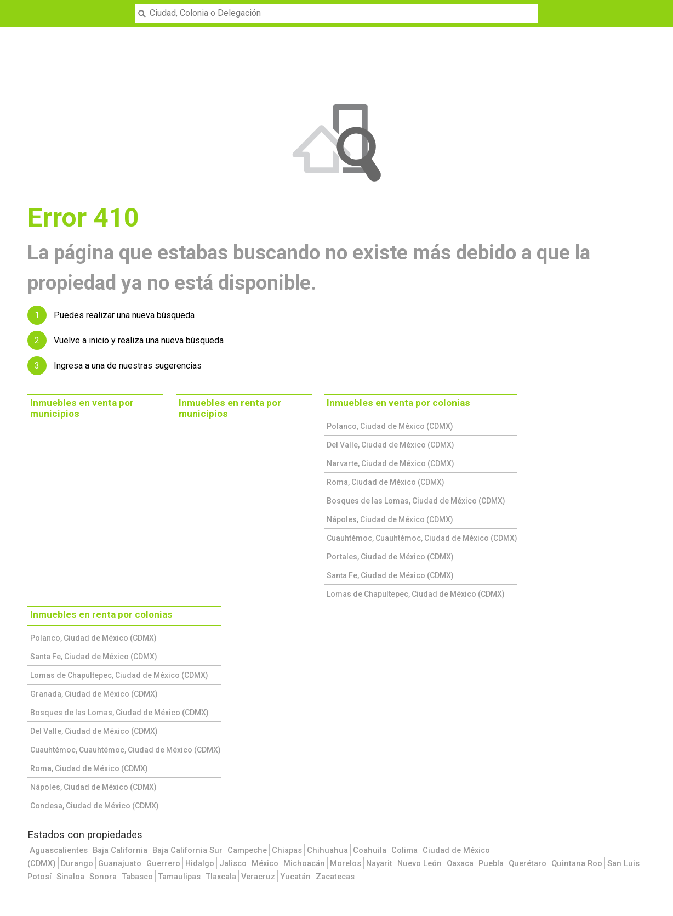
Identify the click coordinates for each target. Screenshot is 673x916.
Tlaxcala (221, 876)
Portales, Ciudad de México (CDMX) (390, 556)
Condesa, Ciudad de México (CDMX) (94, 805)
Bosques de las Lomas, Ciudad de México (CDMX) (416, 500)
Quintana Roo (576, 863)
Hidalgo (199, 863)
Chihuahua (327, 850)
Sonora (103, 876)
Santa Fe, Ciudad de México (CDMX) (390, 575)
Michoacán (304, 863)
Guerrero (163, 863)
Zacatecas (335, 876)
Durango (77, 863)
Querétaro (527, 863)
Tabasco (137, 876)
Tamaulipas (179, 876)
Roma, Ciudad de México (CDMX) (385, 482)
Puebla (491, 863)
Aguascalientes (59, 850)
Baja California (120, 850)
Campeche (247, 850)
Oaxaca (460, 863)
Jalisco (233, 863)
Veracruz (258, 876)
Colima (404, 850)
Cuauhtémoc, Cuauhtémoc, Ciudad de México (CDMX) (422, 538)
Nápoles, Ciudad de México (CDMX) (390, 519)
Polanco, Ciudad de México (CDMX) (390, 426)
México (265, 863)
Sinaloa (70, 876)
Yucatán (295, 876)
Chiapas (287, 850)
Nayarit (379, 863)
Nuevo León (419, 863)
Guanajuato (119, 863)
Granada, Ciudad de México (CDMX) (94, 693)
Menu (14, 6)
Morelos (345, 863)
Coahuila (369, 850)
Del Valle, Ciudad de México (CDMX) (390, 444)
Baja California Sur (187, 850)
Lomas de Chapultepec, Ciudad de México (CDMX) (416, 594)
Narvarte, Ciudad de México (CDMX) (390, 463)
